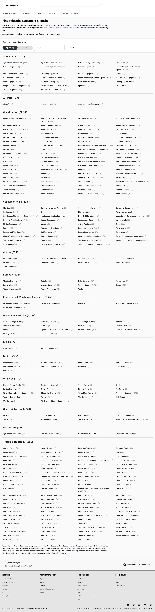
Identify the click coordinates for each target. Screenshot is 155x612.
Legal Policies (20, 608)
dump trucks (98, 28)
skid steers (79, 28)
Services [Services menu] (53, 13)
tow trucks (87, 28)
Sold (25, 48)
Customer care (119, 579)
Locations (74, 13)
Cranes (79, 599)
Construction (81, 579)
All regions (38, 45)
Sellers (42, 582)
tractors (71, 28)
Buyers (42, 579)
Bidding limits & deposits (47, 589)
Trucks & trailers (82, 585)
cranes (65, 28)
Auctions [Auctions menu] (27, 13)
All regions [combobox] (39, 48)
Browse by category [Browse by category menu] (11, 13)
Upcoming (10, 48)
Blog (3, 592)
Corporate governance (8, 582)
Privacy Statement (7, 608)
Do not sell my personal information (37, 608)
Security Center (6, 596)
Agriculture (81, 589)
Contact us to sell (120, 585)
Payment (42, 592)
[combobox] (78, 48)
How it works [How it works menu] (40, 13)
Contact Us (145, 564)
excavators (58, 28)
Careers (4, 589)
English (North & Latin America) (20, 566)
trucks (46, 28)
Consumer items (82, 582)
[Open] (94, 47)
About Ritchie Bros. (7, 579)
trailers (51, 28)
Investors (5, 585)
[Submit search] (100, 5)
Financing (64, 13)
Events (69, 45)
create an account (66, 548)
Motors (80, 592)
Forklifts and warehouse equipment (88, 596)
